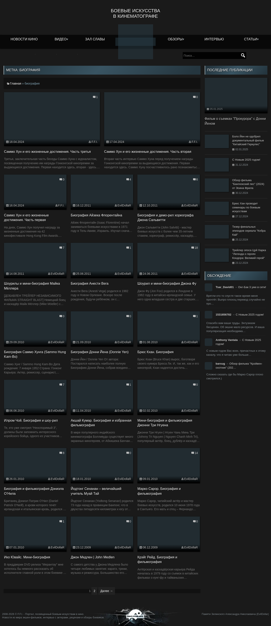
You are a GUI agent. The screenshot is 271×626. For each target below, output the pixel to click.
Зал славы (95, 39)
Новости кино (24, 39)
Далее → (106, 591)
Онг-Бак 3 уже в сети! (252, 287)
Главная (15, 83)
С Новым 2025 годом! (250, 314)
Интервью (214, 39)
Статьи (250, 39)
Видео (60, 39)
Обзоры (175, 39)
